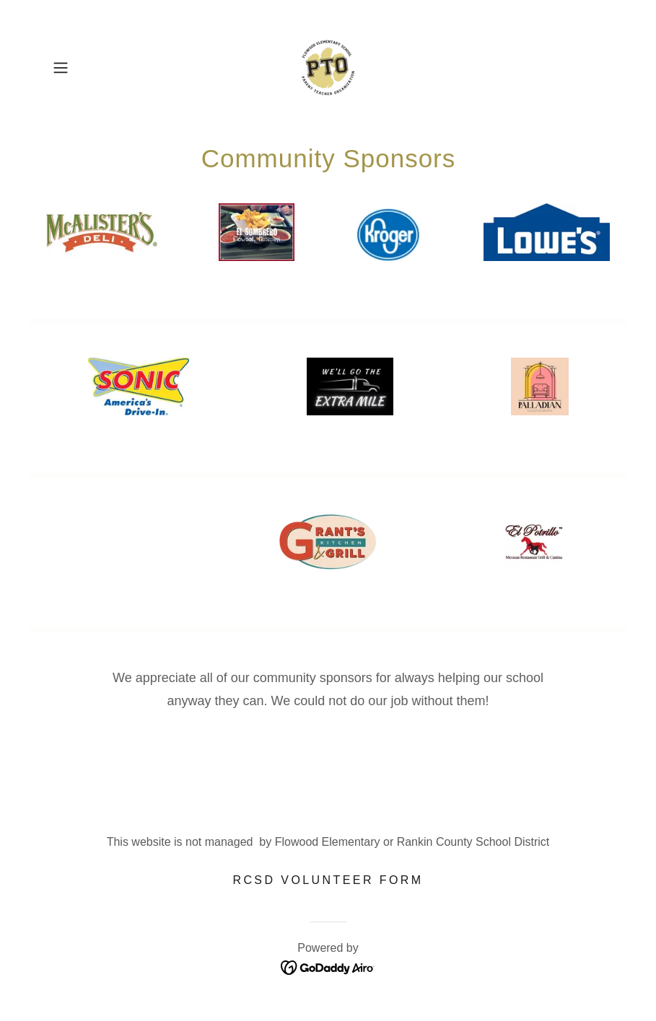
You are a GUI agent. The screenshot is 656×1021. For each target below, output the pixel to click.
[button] (88, 67)
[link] (328, 68)
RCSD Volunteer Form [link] (327, 880)
